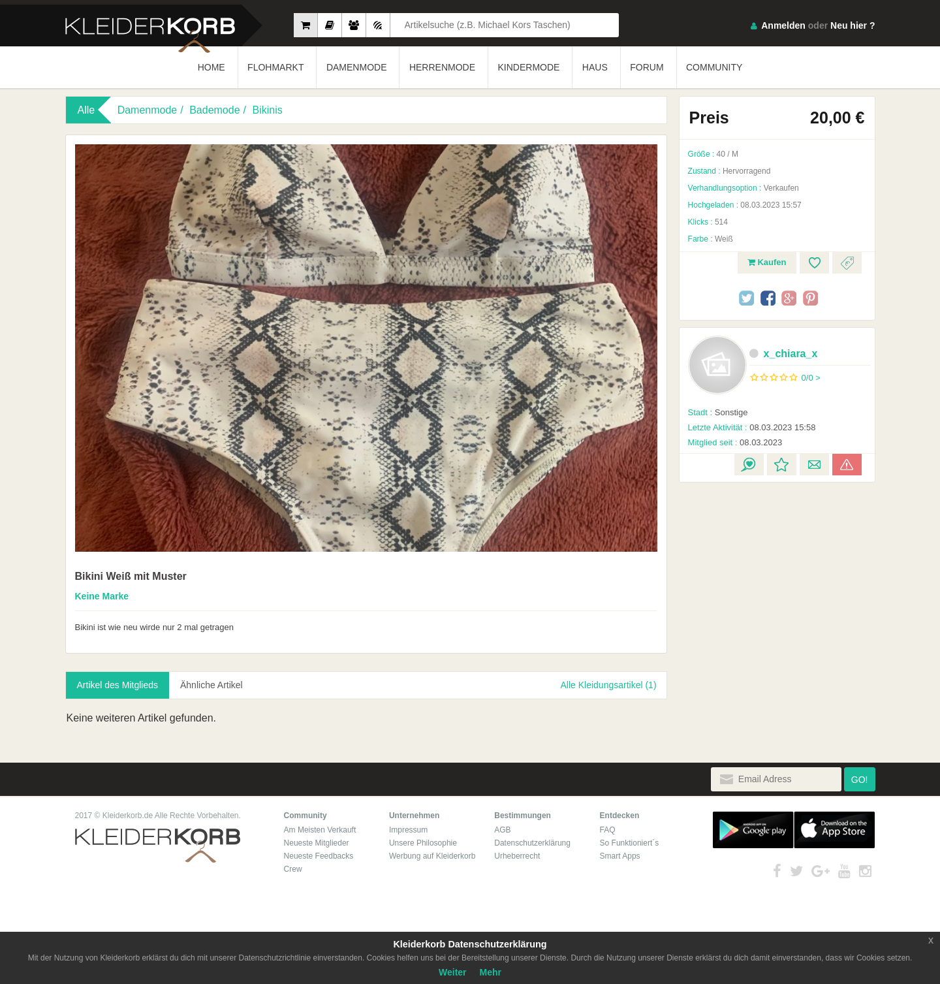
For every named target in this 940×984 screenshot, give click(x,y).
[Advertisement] (777, 570)
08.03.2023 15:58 (752, 427)
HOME (211, 67)
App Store (834, 830)
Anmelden (783, 25)
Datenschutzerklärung (532, 843)
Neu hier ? (852, 25)
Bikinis (267, 110)
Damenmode (148, 110)
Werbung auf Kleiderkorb (432, 856)
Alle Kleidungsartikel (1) (608, 685)
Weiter (453, 972)
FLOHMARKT (275, 67)
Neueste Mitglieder (316, 843)
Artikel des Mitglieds (118, 685)
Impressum (408, 830)
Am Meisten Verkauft (320, 830)
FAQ (608, 830)
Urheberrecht (517, 856)
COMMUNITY (714, 67)
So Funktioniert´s (629, 843)
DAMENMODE (356, 67)
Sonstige (718, 412)
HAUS (595, 67)
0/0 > (811, 378)
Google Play (753, 830)
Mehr (490, 972)
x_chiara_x (783, 353)
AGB (502, 830)
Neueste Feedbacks (319, 856)
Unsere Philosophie (423, 843)
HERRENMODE (442, 67)
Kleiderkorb (157, 846)
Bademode (214, 110)
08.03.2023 (735, 442)
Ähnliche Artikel (211, 685)
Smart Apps (620, 856)
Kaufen (767, 262)
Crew (293, 869)
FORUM (646, 67)
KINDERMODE (529, 67)
